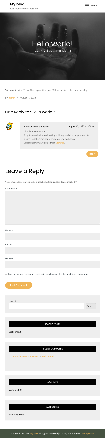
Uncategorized (16, 414)
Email (8, 244)
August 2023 (15, 390)
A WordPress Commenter (36, 126)
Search (12, 301)
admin (12, 97)
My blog (17, 4)
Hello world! (15, 331)
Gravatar (60, 142)
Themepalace (87, 433)
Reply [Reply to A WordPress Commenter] (92, 153)
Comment (11, 188)
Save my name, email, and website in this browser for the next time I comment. (48, 274)
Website (9, 258)
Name (9, 230)
